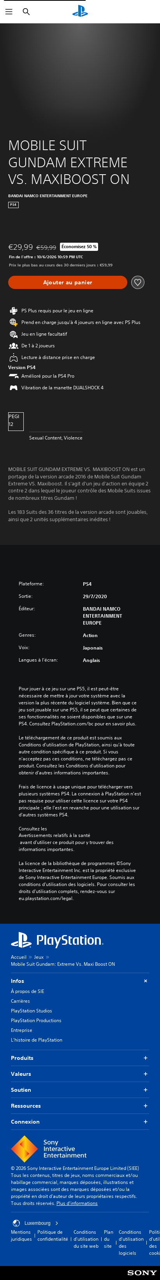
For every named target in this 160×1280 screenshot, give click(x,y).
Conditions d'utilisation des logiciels (131, 1242)
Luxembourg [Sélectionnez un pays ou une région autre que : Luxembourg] (35, 1223)
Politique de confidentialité (52, 1235)
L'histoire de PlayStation (36, 1040)
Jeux (39, 957)
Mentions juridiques (21, 1235)
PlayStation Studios (31, 1010)
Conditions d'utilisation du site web (86, 1239)
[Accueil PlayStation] (80, 11)
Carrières (20, 1001)
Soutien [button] (80, 1090)
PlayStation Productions (36, 1020)
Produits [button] (80, 1058)
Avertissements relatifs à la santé (54, 835)
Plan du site (108, 1239)
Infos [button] (80, 981)
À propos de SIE (27, 991)
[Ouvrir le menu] (9, 11)
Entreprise (21, 1030)
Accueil (18, 957)
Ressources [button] (80, 1106)
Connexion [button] (80, 1122)
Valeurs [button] (80, 1074)
